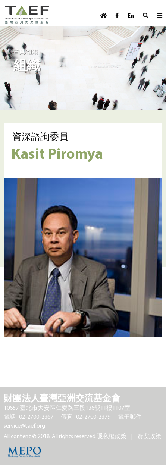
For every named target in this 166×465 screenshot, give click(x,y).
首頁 (19, 51)
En (131, 15)
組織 (32, 51)
